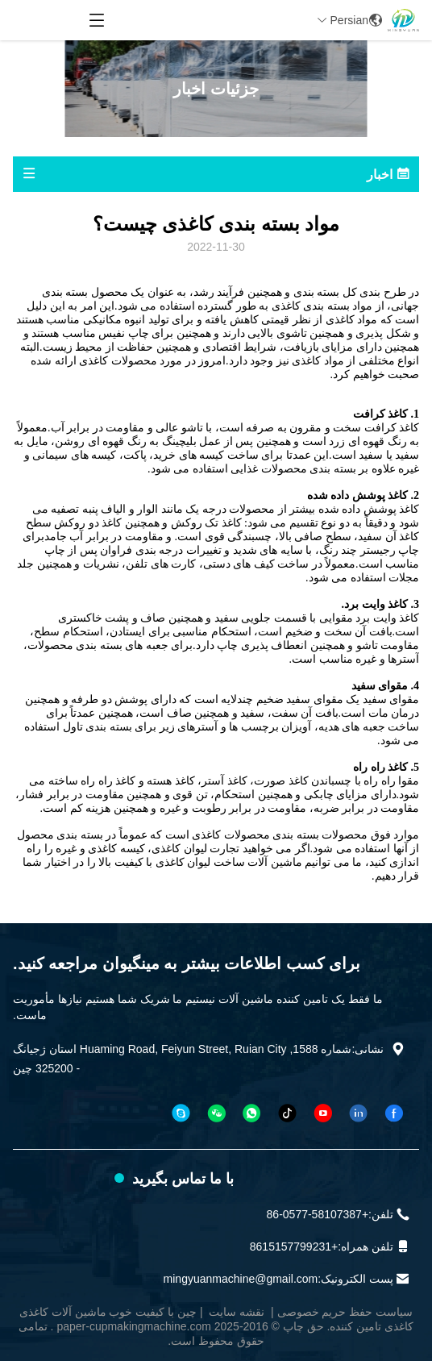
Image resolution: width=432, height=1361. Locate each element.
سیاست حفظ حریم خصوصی (345, 1311)
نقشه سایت (236, 1311)
